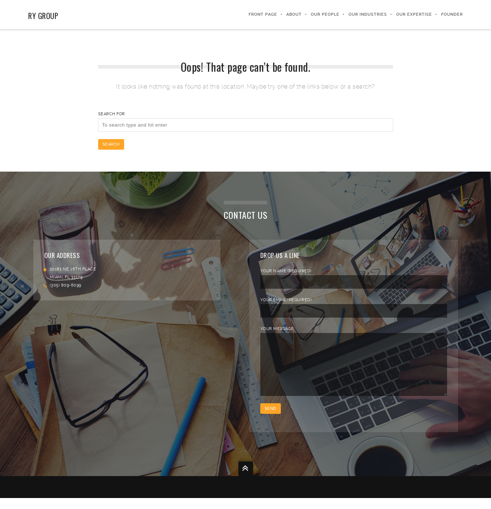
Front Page (263, 14)
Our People (325, 14)
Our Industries (368, 14)
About (294, 14)
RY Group (43, 15)
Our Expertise (414, 14)
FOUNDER (452, 14)
